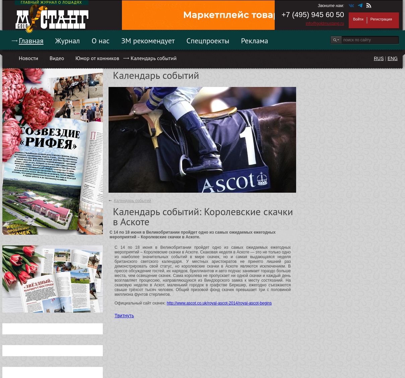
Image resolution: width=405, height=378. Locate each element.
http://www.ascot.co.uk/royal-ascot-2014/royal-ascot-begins (219, 303)
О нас (100, 40)
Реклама (254, 40)
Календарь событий (154, 58)
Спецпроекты (208, 40)
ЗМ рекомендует (148, 40)
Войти (358, 19)
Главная (31, 40)
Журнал (67, 40)
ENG (393, 58)
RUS (379, 58)
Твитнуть (124, 315)
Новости (28, 58)
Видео (57, 58)
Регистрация (381, 19)
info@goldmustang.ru (325, 23)
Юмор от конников (97, 58)
